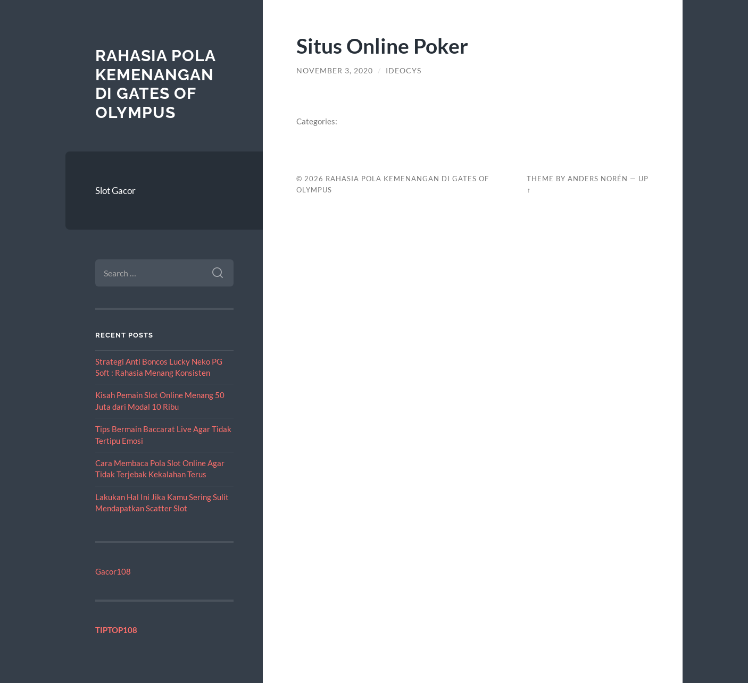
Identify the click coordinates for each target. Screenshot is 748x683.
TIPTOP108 (116, 630)
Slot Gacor (115, 190)
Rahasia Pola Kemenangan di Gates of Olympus (155, 84)
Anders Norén (598, 178)
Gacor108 (113, 571)
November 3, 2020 (334, 70)
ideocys (403, 70)
